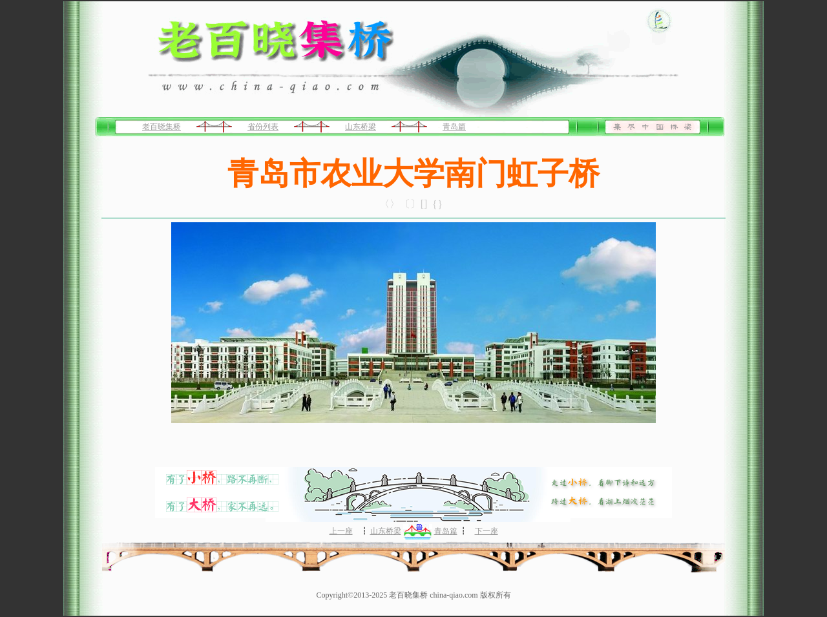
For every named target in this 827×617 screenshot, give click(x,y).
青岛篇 (454, 126)
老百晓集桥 (161, 126)
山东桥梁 (360, 126)
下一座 (486, 531)
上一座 (341, 531)
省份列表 (262, 126)
